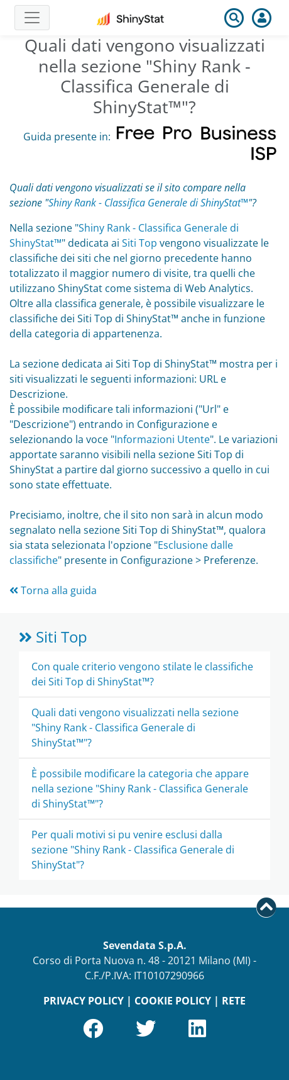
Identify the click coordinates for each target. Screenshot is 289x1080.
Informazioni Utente (162, 439)
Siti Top (139, 243)
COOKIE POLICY (172, 1001)
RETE (234, 1001)
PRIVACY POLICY (83, 1001)
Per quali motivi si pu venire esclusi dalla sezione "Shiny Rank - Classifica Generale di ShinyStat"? (132, 850)
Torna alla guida (53, 590)
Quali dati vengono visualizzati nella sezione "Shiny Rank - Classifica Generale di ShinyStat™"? (135, 728)
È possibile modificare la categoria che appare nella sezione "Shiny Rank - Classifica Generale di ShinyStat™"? (140, 789)
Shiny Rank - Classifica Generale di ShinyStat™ (148, 203)
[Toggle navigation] (32, 17)
